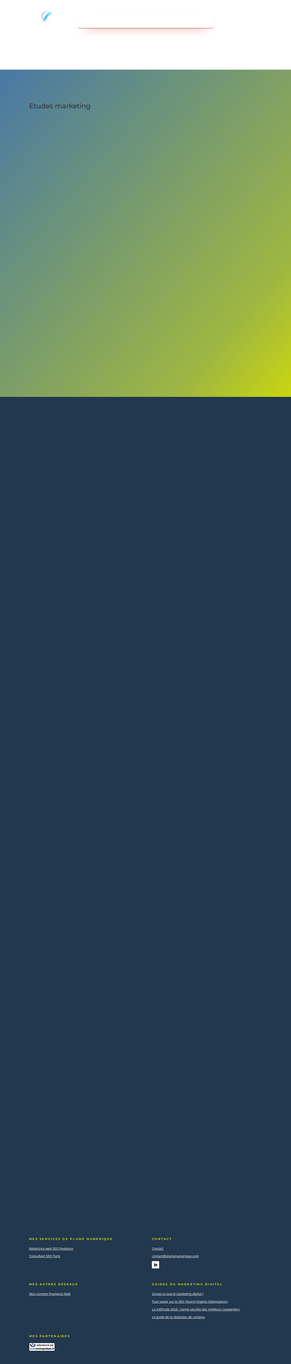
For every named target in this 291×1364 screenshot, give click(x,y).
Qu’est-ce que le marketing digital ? (177, 1294)
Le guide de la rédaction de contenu (178, 1317)
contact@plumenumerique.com (175, 1256)
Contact (201, 19)
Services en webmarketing (111, 19)
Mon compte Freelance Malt (49, 1294)
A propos (159, 19)
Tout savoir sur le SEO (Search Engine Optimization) (190, 1301)
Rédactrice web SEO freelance (51, 1248)
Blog (180, 19)
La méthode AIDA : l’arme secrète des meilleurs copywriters (196, 1309)
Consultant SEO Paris (44, 1256)
